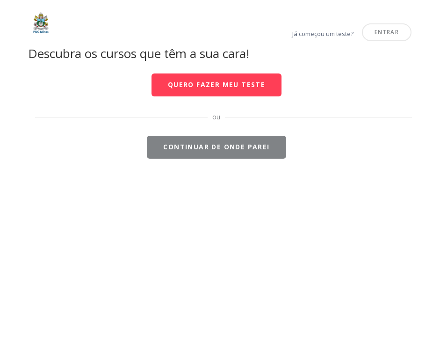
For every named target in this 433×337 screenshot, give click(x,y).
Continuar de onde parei (216, 146)
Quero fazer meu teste (216, 84)
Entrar (387, 32)
